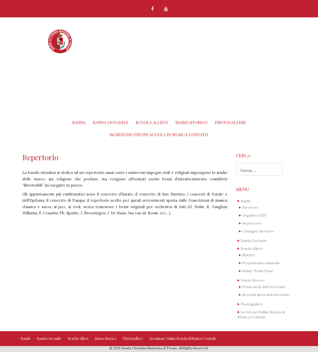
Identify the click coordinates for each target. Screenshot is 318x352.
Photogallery (230, 122)
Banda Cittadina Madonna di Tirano (172, 35)
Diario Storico (191, 122)
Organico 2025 (254, 215)
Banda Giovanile (110, 122)
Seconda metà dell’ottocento (266, 294)
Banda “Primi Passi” (258, 271)
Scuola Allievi (152, 122)
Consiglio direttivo (258, 231)
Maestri (248, 255)
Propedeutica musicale (261, 263)
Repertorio (251, 223)
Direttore (250, 207)
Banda (78, 122)
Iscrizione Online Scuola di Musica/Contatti (159, 134)
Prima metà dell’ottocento (264, 287)
